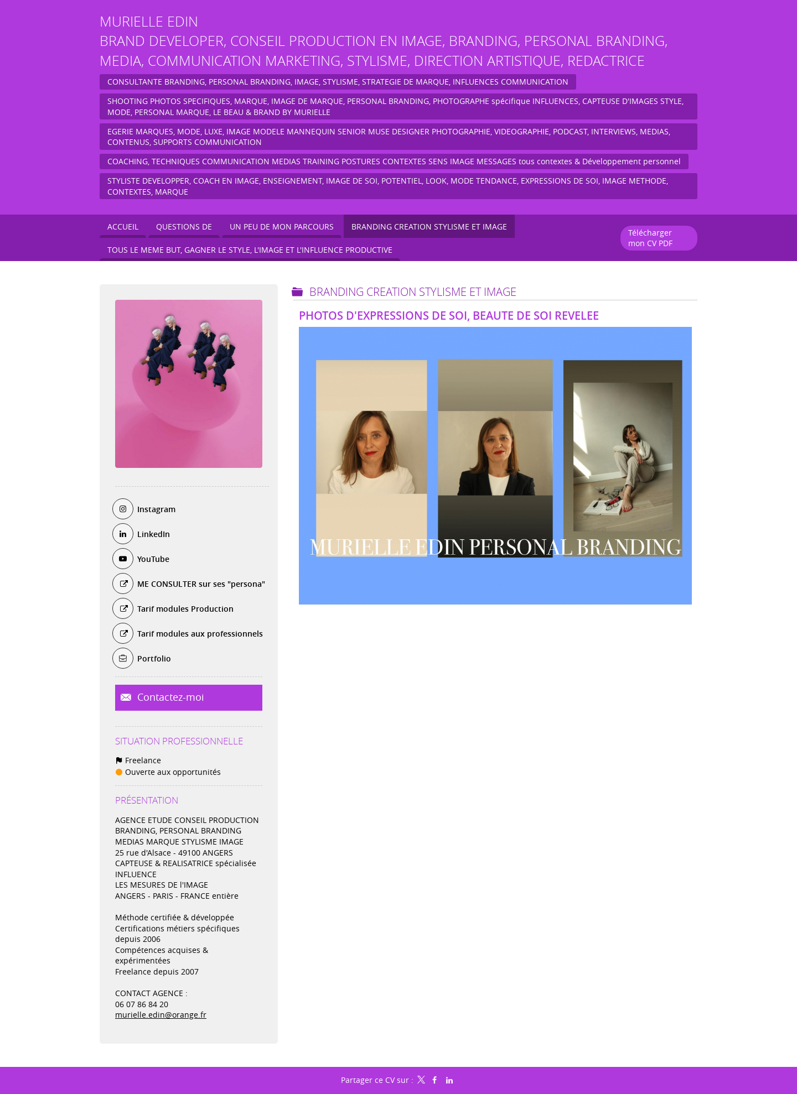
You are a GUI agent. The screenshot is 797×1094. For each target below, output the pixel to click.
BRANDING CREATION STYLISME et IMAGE (412, 291)
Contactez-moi (169, 697)
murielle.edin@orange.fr (160, 1014)
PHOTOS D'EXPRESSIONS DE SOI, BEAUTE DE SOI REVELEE (449, 315)
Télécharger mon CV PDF (650, 238)
